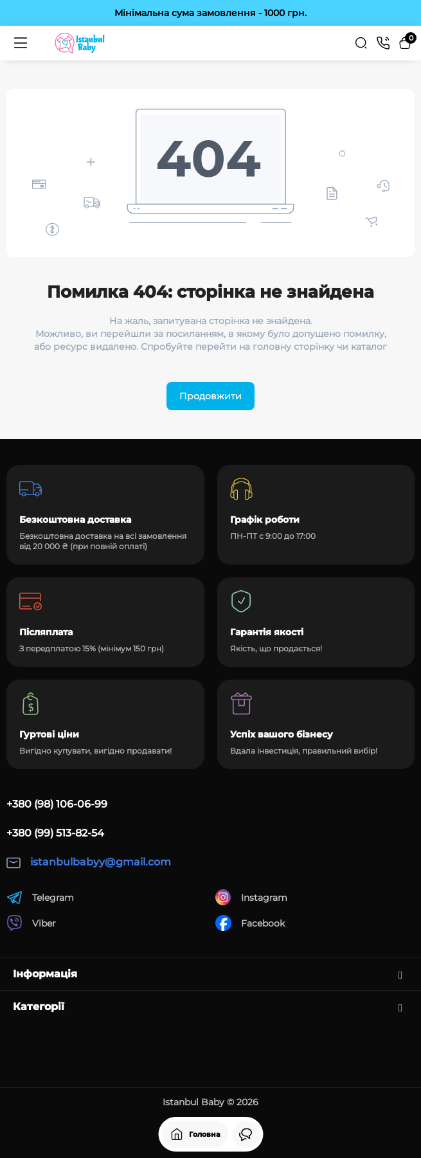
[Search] (361, 43)
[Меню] (20, 43)
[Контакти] (383, 43)
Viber (31, 923)
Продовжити (210, 396)
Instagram (251, 897)
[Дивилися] (245, 1134)
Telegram (40, 897)
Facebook (250, 923)
